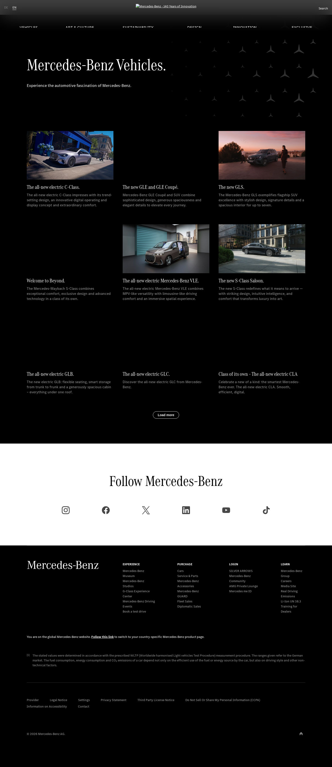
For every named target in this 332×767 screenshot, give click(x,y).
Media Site (288, 586)
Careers (286, 581)
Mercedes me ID (240, 591)
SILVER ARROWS (241, 571)
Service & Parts (187, 576)
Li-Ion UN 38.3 (291, 601)
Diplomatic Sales (189, 606)
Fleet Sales (184, 601)
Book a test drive (134, 611)
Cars (180, 571)
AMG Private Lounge (243, 586)
